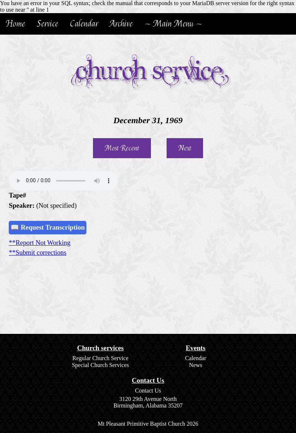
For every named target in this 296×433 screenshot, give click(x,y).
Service (47, 24)
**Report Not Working (39, 242)
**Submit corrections (37, 252)
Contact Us (148, 390)
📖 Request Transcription (48, 227)
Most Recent (122, 148)
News (195, 365)
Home (15, 24)
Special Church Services (100, 365)
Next (184, 148)
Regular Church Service (101, 358)
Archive (121, 24)
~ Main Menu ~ (173, 24)
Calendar (84, 24)
